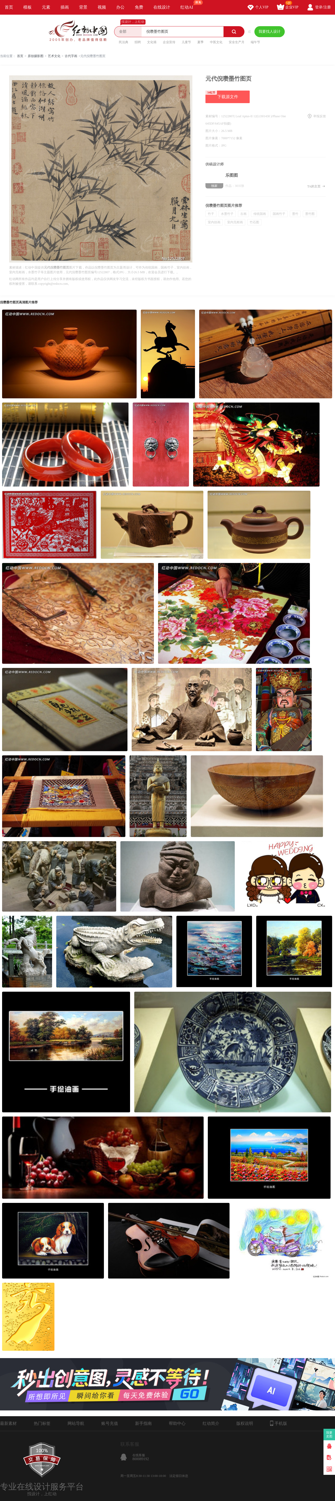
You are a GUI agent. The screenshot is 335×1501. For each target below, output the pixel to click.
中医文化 (216, 42)
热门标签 (42, 1423)
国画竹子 (279, 214)
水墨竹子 (227, 214)
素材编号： (213, 116)
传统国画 (259, 214)
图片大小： (213, 131)
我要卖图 (329, 1434)
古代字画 (71, 56)
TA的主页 (316, 186)
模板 (27, 7)
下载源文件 (221, 95)
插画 (64, 7)
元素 (46, 7)
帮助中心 (177, 1423)
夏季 (200, 42)
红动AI (189, 4)
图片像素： (213, 138)
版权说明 (244, 1423)
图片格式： (213, 145)
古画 (243, 214)
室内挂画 (214, 222)
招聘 (138, 42)
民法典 (123, 42)
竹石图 (254, 222)
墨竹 (295, 214)
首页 (9, 7)
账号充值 (109, 1423)
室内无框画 (235, 222)
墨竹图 (310, 214)
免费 (139, 7)
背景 (83, 7)
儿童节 (186, 42)
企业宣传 (169, 42)
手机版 (278, 1423)
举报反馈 (319, 116)
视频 (102, 7)
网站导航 (76, 1423)
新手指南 (143, 1423)
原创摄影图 (35, 56)
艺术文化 (54, 56)
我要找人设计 (270, 32)
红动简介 (211, 1423)
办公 (120, 7)
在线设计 (161, 7)
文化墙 (152, 42)
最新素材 (8, 1423)
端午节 (255, 42)
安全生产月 (236, 42)
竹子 (211, 214)
